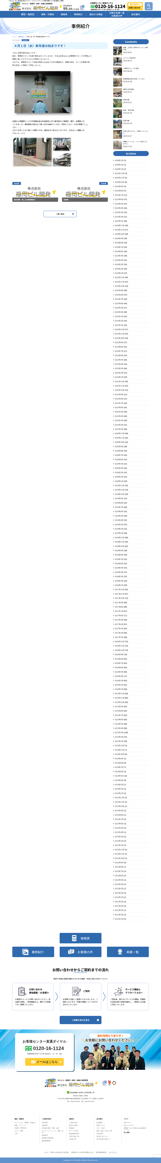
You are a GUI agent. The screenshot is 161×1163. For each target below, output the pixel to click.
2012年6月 (119, 875)
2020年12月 (119, 433)
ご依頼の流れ (73, 1122)
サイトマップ (113, 1152)
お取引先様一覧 (74, 1136)
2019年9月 (119, 498)
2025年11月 (119, 178)
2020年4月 (119, 468)
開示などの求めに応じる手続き (60, 1152)
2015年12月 (119, 693)
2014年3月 (119, 784)
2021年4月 (119, 416)
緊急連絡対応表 (74, 1133)
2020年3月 (119, 472)
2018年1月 (119, 585)
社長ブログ (127, 1122)
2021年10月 (119, 390)
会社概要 (99, 1122)
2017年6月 (119, 615)
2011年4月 (119, 906)
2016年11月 (119, 646)
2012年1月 (119, 897)
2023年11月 (119, 282)
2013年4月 (119, 832)
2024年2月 (119, 269)
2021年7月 (119, 403)
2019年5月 (119, 516)
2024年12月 (119, 225)
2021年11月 (119, 386)
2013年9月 (119, 810)
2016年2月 (119, 685)
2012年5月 (119, 880)
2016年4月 (119, 676)
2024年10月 (119, 234)
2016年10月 (119, 650)
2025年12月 (119, 173)
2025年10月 (119, 182)
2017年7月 (119, 611)
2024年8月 (119, 243)
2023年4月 (119, 312)
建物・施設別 (27, 14)
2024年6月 (119, 251)
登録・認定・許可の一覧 (104, 1131)
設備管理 (45, 1135)
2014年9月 (119, 758)
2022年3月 (119, 368)
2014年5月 (119, 776)
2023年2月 (119, 321)
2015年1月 (119, 741)
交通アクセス (100, 1125)
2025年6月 (119, 199)
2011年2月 (119, 915)
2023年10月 (119, 286)
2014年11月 (119, 750)
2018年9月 (119, 550)
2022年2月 (119, 373)
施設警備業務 (46, 1141)
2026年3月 (119, 160)
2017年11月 (119, 594)
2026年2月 (119, 165)
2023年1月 (119, 325)
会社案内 (135, 14)
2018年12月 (119, 537)
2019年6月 (119, 511)
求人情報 (126, 1132)
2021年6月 (119, 407)
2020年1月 (119, 481)
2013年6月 (119, 824)
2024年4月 (119, 260)
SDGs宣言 (99, 1133)
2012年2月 (119, 893)
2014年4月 (119, 780)
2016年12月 (119, 641)
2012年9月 (119, 862)
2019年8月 (119, 503)
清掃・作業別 (47, 14)
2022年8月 (119, 347)
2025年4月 (119, 208)
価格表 (64, 14)
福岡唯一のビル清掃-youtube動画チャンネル (135, 1129)
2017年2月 (119, 633)
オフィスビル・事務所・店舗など (25, 1122)
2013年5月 (119, 828)
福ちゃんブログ (129, 1125)
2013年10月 (119, 806)
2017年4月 (119, 624)
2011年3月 (119, 910)
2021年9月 (119, 394)
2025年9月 (119, 186)
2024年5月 (119, 256)
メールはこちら (44, 1062)
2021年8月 (119, 399)
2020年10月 (119, 442)
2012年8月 (119, 867)
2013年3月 (119, 837)
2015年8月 (119, 711)
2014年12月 (119, 745)
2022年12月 (119, 329)
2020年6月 (119, 459)
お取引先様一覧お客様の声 (117, 14)
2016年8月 (119, 659)
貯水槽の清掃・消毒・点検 (50, 1128)
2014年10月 (119, 754)
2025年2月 (119, 217)
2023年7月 (119, 299)
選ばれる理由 (96, 14)
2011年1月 (119, 919)
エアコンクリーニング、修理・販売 (52, 1131)
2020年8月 (119, 451)
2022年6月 (119, 355)
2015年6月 (119, 719)
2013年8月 (119, 815)
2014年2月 (119, 789)
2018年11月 (119, 542)
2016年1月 (119, 689)
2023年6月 (119, 303)
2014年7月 (119, 767)
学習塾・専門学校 (20, 1128)
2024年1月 (119, 273)
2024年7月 (119, 247)
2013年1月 (119, 845)
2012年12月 (119, 849)
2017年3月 (119, 628)
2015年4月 (119, 728)
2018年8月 (119, 555)
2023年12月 (119, 277)
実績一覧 (128, 952)
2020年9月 (119, 446)
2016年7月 (119, 663)
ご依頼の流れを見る (80, 1020)
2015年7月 (119, 715)
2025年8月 (119, 191)
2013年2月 (119, 841)
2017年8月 (119, 607)
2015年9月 (119, 706)
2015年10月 (119, 702)
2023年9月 (119, 290)
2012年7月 (119, 871)
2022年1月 (119, 377)
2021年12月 (119, 381)
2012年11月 (119, 854)
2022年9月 (119, 342)
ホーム (14, 37)
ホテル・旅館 (19, 1131)
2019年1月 (119, 533)
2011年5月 (119, 902)
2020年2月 (119, 477)
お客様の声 (80, 952)
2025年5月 (119, 204)
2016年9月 (119, 654)
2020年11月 (119, 438)
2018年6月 (119, 563)
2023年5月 (119, 308)
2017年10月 (119, 598)
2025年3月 (119, 212)
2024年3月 (119, 264)
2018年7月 (119, 559)
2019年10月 (119, 494)
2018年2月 (119, 581)
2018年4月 (119, 572)
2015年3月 (119, 732)
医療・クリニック (20, 1125)
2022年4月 (119, 364)
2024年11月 (119, 230)
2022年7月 (119, 351)
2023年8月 (119, 295)
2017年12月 (119, 589)
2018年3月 (119, 576)
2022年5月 (119, 360)
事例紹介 (78, 14)
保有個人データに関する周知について (82, 1152)
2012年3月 (119, 888)
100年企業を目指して (103, 1139)
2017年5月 (119, 620)
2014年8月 (119, 763)
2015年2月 (119, 737)
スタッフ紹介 (100, 1128)
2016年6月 (119, 667)
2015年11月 (119, 698)
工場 (16, 1133)
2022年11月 (119, 334)
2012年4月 (119, 884)
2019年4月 (119, 520)
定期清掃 (45, 1125)
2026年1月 (119, 169)
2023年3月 (119, 316)
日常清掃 (45, 1122)
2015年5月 (119, 724)
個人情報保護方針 (101, 1152)
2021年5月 (119, 412)
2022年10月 (119, 338)
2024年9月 (119, 238)
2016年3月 (119, 680)
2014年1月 (119, 793)
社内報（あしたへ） (102, 1136)
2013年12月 (119, 797)
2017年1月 (119, 637)
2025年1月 (119, 221)
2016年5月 (119, 672)
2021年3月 (119, 420)
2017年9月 (119, 602)
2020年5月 (119, 464)
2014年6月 (119, 771)
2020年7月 (119, 455)
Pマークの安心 (74, 1131)
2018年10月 (119, 546)
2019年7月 (119, 507)
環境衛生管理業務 (47, 1138)
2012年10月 (119, 858)
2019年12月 (119, 485)
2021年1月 (119, 429)
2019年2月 (119, 529)
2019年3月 (119, 524)
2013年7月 (119, 819)
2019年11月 (119, 490)
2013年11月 (119, 802)
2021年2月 (119, 425)
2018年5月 (119, 568)
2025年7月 (119, 195)
